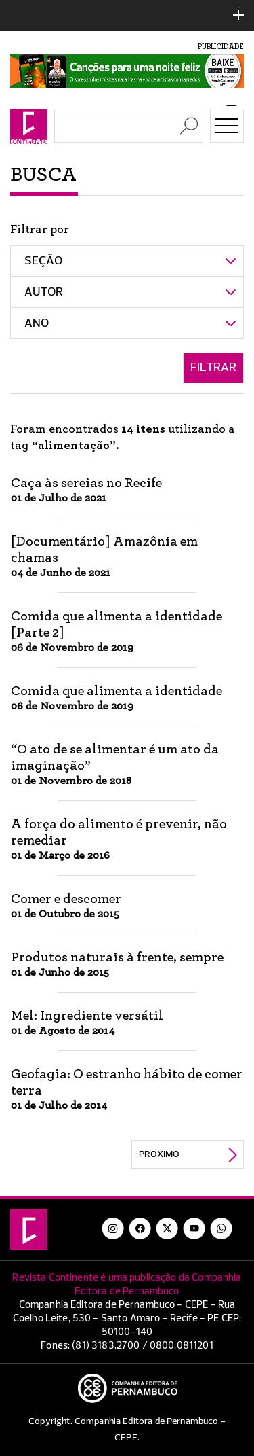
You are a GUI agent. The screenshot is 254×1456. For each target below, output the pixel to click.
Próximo (159, 1154)
